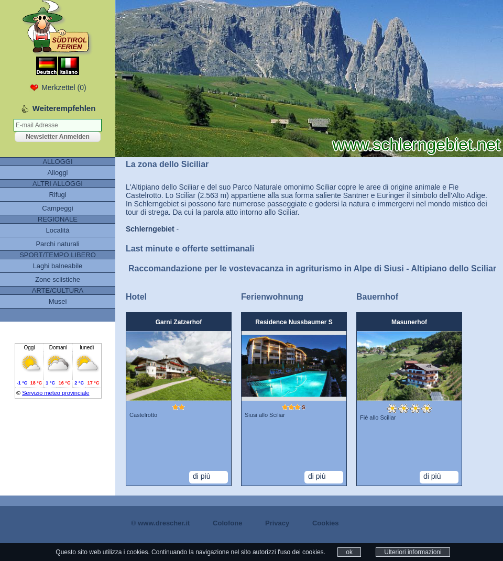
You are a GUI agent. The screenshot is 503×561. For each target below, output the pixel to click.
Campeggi (57, 208)
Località (58, 230)
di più (201, 476)
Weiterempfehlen (64, 108)
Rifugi (57, 195)
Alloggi (57, 173)
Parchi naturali (57, 244)
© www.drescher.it (160, 523)
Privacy (277, 523)
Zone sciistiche (57, 279)
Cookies (325, 523)
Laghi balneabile (58, 266)
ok (349, 552)
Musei (58, 301)
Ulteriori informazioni (412, 552)
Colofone (227, 523)
